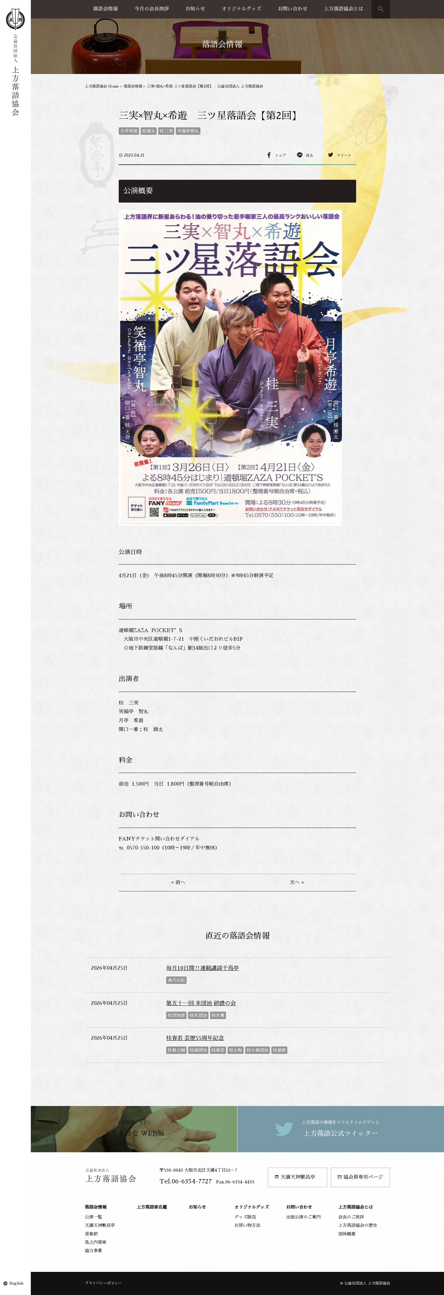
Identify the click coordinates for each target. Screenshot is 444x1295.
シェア (280, 155)
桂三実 (166, 131)
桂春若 (218, 1050)
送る (309, 155)
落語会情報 (105, 8)
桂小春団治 (257, 1050)
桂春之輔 (176, 1050)
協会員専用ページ (360, 1177)
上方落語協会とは (343, 8)
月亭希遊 (129, 131)
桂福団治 (198, 1050)
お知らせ (195, 8)
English (16, 1283)
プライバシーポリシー (103, 1283)
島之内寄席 (95, 1242)
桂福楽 (279, 1050)
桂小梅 (235, 1050)
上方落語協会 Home (102, 86)
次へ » (297, 882)
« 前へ (178, 882)
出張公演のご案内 (303, 1217)
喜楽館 (91, 1234)
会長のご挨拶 (351, 1217)
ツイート (344, 155)
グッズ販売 (245, 1217)
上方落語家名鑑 (152, 1207)
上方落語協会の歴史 (357, 1225)
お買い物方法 (247, 1225)
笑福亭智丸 (188, 131)
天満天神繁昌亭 (294, 1177)
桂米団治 (198, 1015)
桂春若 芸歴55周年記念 (195, 1038)
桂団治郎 (176, 1015)
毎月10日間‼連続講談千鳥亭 (202, 968)
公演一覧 (93, 1217)
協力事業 (93, 1250)
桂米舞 (218, 1015)
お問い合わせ (292, 8)
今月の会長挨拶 (151, 8)
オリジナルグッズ (241, 8)
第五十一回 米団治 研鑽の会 (201, 1003)
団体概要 (347, 1234)
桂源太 (148, 131)
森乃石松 (176, 980)
